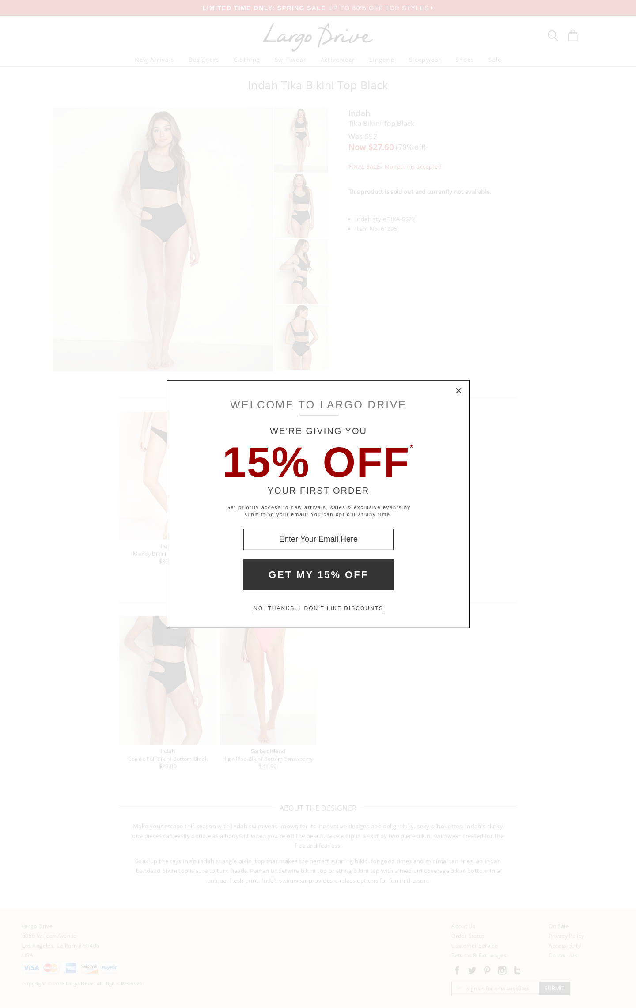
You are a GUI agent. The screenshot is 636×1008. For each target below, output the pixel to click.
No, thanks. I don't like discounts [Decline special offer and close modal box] (318, 608)
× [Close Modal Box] (459, 391)
